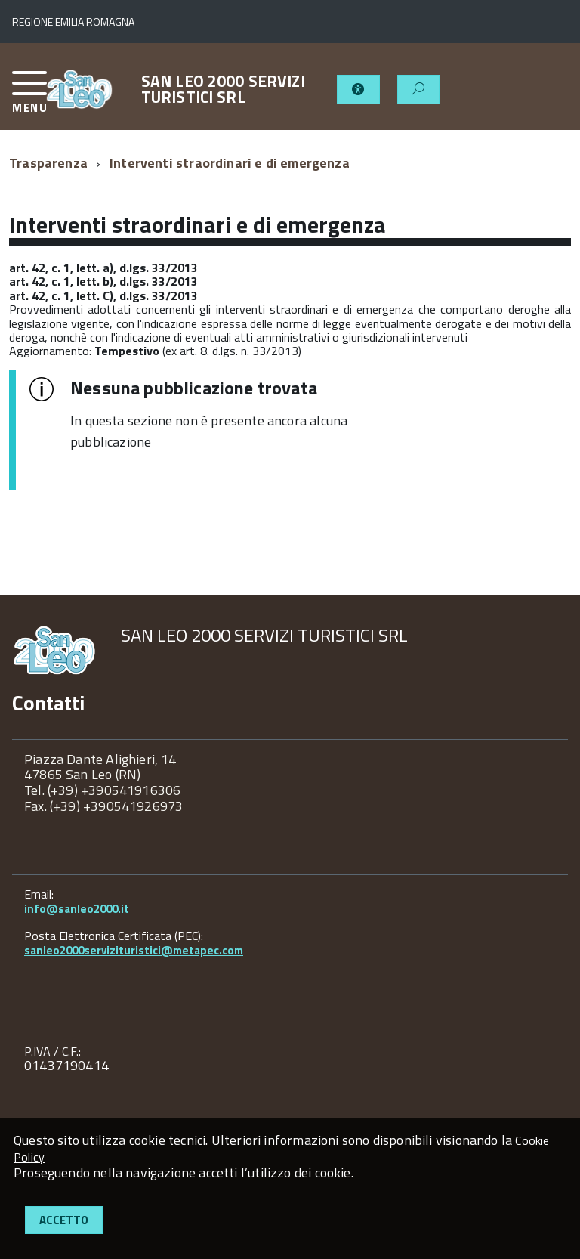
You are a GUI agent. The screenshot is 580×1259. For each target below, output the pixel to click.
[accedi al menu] (28, 98)
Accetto (63, 1220)
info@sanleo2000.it (76, 908)
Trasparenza (48, 163)
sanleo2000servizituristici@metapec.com (133, 950)
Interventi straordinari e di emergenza (230, 163)
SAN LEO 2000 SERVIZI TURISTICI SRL (223, 89)
